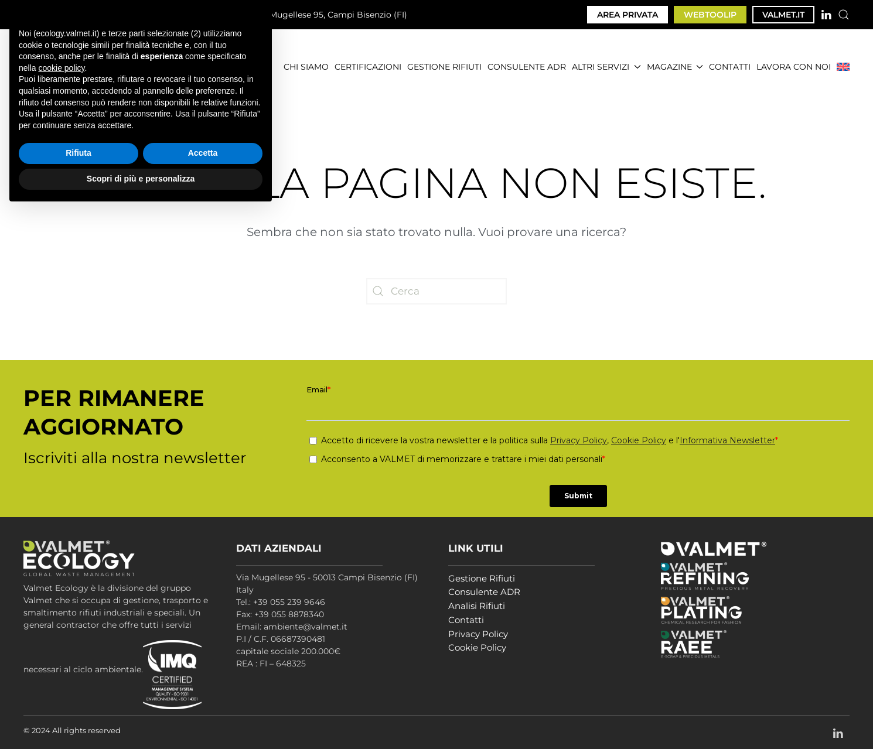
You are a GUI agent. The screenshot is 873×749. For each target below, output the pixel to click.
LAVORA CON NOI (793, 66)
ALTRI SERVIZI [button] (606, 66)
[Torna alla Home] (90, 66)
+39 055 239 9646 (72, 14)
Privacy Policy (478, 633)
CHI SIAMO (306, 66)
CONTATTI (730, 66)
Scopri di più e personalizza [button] (141, 716)
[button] (844, 14)
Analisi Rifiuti (476, 605)
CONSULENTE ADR (526, 66)
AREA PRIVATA (627, 14)
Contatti (466, 619)
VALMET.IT (783, 14)
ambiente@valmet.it (182, 14)
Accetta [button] (203, 691)
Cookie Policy (477, 647)
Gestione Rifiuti (481, 578)
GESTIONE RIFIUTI (444, 66)
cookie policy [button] (61, 606)
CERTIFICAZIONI (368, 66)
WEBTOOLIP (710, 14)
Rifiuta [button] (78, 691)
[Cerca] (436, 291)
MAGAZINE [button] (675, 66)
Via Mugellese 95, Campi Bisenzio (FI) (325, 15)
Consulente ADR (484, 591)
